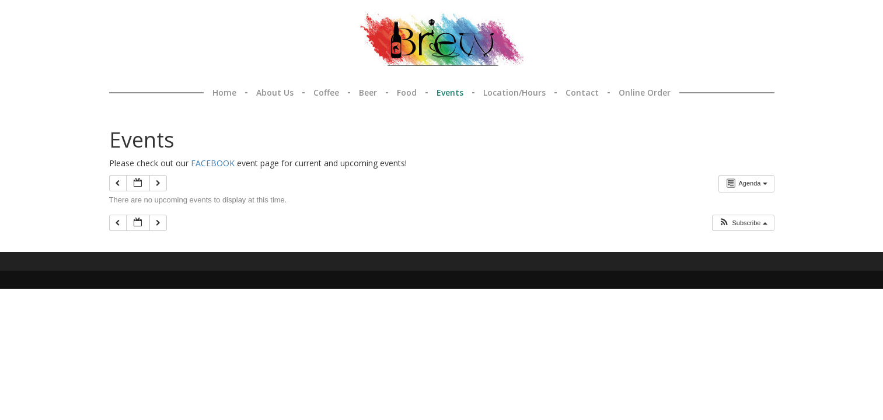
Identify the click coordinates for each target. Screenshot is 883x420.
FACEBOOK (213, 163)
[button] (743, 222)
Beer (368, 92)
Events (450, 92)
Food (407, 92)
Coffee (326, 92)
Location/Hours (514, 92)
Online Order (645, 92)
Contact (582, 92)
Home (224, 92)
